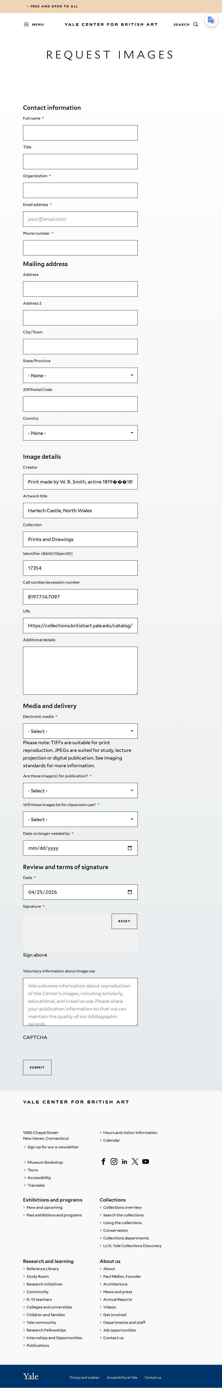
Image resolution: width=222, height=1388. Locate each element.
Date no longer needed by (47, 833)
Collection (33, 525)
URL (27, 611)
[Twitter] (135, 1161)
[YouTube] (145, 1161)
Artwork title (35, 496)
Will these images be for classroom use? (60, 804)
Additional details (39, 640)
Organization (35, 176)
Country (31, 418)
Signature (32, 906)
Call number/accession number (52, 582)
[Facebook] (103, 1161)
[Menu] (36, 24)
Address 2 (32, 303)
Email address (36, 204)
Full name (32, 118)
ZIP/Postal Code (38, 389)
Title (27, 147)
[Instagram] (114, 1161)
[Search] (186, 24)
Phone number (37, 233)
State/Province (37, 361)
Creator (30, 467)
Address (31, 274)
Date (28, 877)
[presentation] (59, 1050)
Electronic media (38, 716)
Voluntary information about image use (59, 971)
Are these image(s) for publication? (56, 776)
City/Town (33, 332)
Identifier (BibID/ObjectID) (48, 553)
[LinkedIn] (124, 1161)
